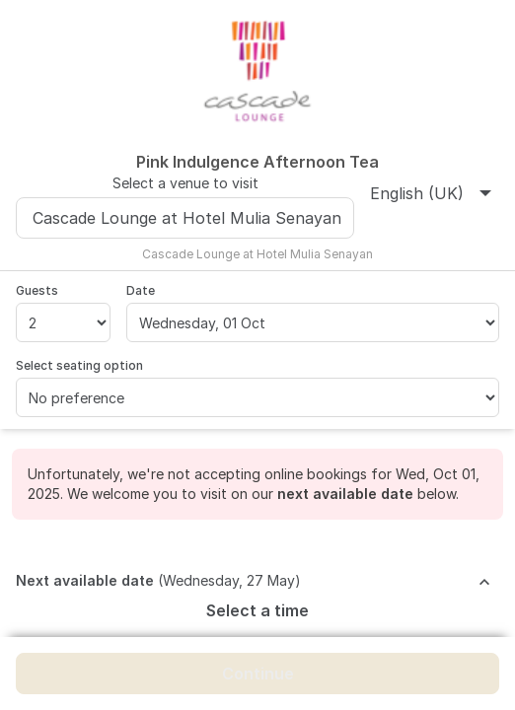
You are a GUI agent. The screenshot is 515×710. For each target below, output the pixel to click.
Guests (37, 290)
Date (140, 290)
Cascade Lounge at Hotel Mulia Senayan (187, 218)
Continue (258, 673)
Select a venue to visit (185, 183)
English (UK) (430, 193)
